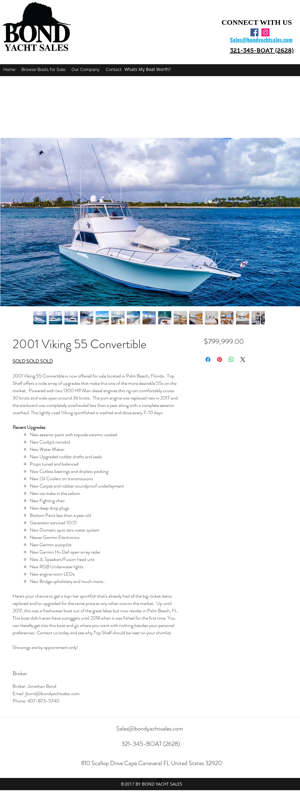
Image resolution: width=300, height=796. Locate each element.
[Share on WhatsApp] (231, 359)
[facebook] (254, 32)
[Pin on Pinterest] (219, 359)
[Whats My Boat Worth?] (147, 69)
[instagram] (265, 32)
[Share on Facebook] (208, 359)
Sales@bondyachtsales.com (149, 728)
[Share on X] (242, 359)
